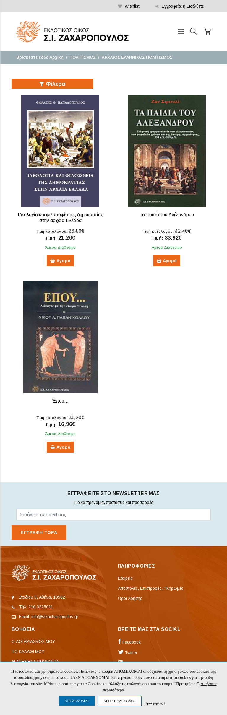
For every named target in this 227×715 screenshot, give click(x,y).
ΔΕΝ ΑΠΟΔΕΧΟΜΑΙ (119, 701)
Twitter (127, 652)
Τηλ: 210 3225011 (36, 607)
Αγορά (60, 260)
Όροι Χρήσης (130, 598)
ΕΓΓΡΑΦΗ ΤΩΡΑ (39, 532)
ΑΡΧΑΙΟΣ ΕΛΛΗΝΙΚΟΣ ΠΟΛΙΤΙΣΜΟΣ (137, 57)
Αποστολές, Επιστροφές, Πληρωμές (150, 588)
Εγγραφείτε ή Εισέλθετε (179, 6)
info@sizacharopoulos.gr (54, 616)
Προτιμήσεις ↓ (155, 703)
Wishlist (129, 6)
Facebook (129, 642)
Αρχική (56, 57)
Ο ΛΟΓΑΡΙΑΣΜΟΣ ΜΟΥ (33, 641)
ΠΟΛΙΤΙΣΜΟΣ (82, 57)
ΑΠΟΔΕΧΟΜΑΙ (77, 701)
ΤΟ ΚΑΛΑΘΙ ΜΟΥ (28, 651)
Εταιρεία (125, 578)
